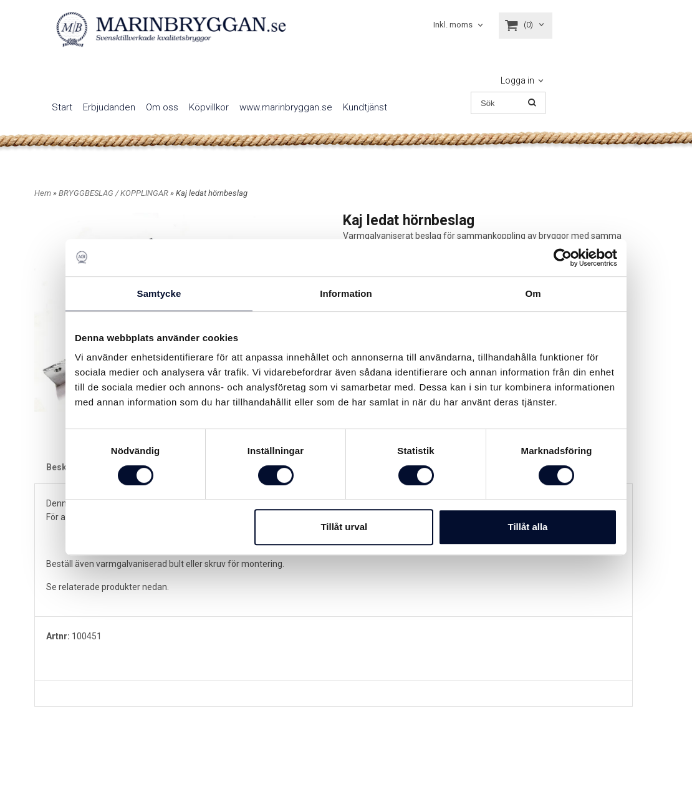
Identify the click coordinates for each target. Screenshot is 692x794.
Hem (42, 193)
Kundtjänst (365, 107)
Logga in (517, 80)
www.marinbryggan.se (285, 107)
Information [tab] (346, 293)
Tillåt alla (527, 526)
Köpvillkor (209, 107)
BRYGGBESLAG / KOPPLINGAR (114, 193)
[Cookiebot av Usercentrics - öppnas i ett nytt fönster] (562, 257)
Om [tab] (533, 293)
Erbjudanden (109, 107)
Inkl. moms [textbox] (453, 25)
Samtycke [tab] (159, 293)
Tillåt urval (343, 526)
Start (62, 107)
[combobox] (459, 25)
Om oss (162, 107)
